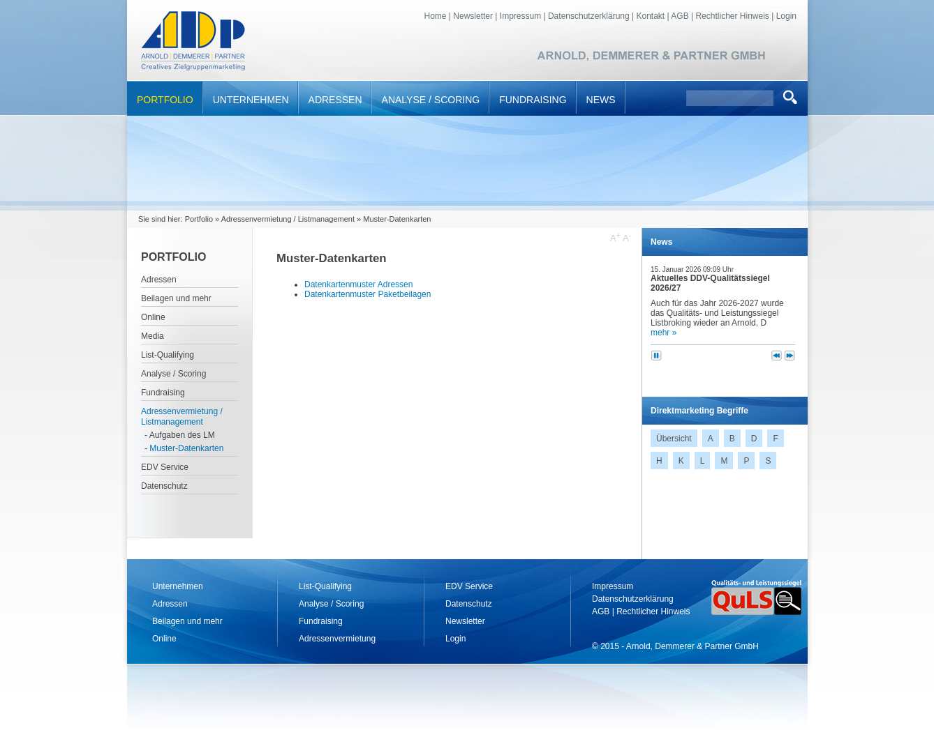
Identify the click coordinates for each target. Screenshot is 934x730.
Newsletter (473, 16)
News (601, 99)
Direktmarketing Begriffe (699, 411)
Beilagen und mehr (176, 298)
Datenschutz (164, 486)
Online (153, 317)
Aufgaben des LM (182, 435)
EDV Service (164, 467)
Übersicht (674, 438)
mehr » (663, 332)
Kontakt (650, 16)
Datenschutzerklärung (589, 16)
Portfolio (165, 99)
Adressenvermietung (337, 639)
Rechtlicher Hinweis (732, 16)
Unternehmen (251, 99)
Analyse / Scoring (431, 99)
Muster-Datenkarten (186, 448)
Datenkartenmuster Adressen (358, 284)
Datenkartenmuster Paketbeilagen (367, 294)
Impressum (520, 16)
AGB (679, 16)
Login (786, 16)
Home (435, 16)
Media (152, 336)
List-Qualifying (167, 355)
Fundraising (532, 99)
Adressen (335, 99)
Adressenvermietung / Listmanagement (288, 219)
